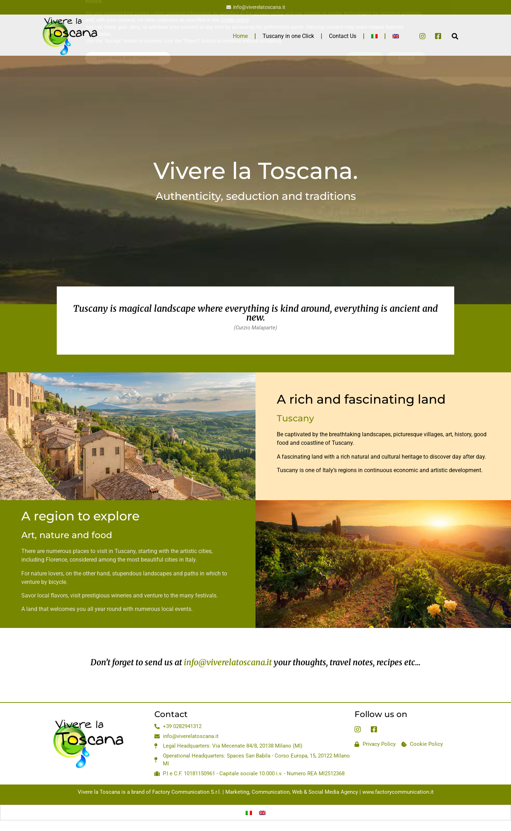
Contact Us (342, 36)
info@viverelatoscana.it (228, 662)
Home (240, 36)
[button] (455, 36)
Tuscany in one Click (288, 36)
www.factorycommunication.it (398, 792)
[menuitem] (374, 36)
